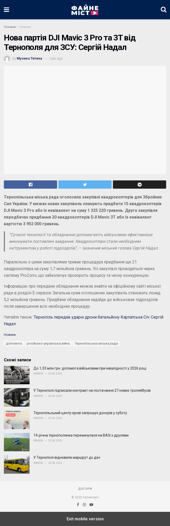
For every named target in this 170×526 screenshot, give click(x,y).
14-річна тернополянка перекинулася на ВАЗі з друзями (81, 435)
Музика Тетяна (29, 58)
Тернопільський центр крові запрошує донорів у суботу (80, 413)
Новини (25, 27)
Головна (10, 27)
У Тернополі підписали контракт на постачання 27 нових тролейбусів (92, 390)
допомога (14, 343)
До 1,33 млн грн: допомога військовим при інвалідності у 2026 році (89, 368)
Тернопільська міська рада (96, 343)
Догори (85, 488)
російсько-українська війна (48, 343)
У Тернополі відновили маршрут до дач (66, 457)
